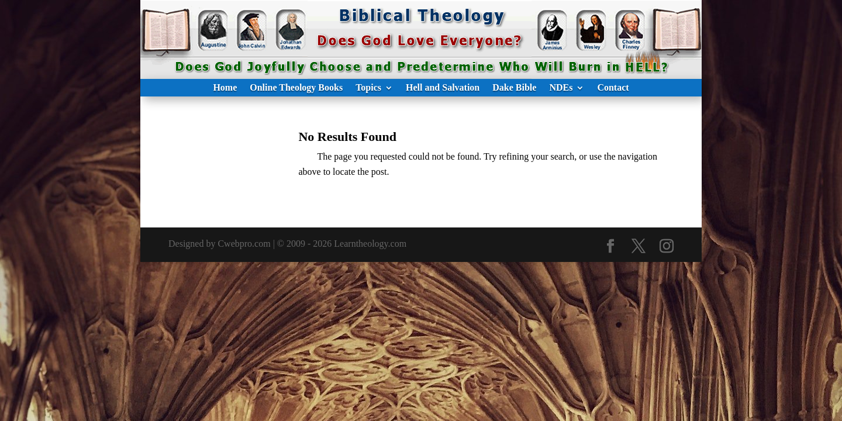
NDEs (560, 88)
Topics (368, 88)
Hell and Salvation (442, 88)
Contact (613, 88)
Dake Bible (514, 88)
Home (225, 88)
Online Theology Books (296, 88)
